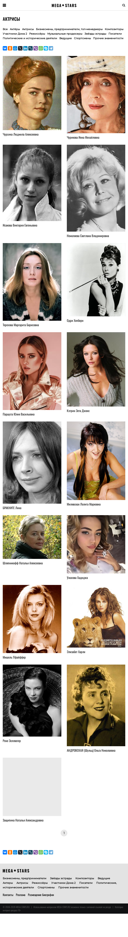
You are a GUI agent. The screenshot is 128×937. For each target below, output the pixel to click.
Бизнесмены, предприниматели (24, 878)
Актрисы (22, 883)
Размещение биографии (41, 895)
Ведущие (65, 38)
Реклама (20, 895)
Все (5, 29)
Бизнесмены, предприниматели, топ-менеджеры (69, 29)
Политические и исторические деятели (30, 38)
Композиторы (114, 29)
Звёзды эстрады (95, 33)
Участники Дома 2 (15, 33)
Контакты (8, 895)
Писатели (115, 33)
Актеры (8, 883)
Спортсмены (82, 38)
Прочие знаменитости (108, 38)
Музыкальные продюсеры (64, 33)
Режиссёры (37, 33)
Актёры (15, 29)
